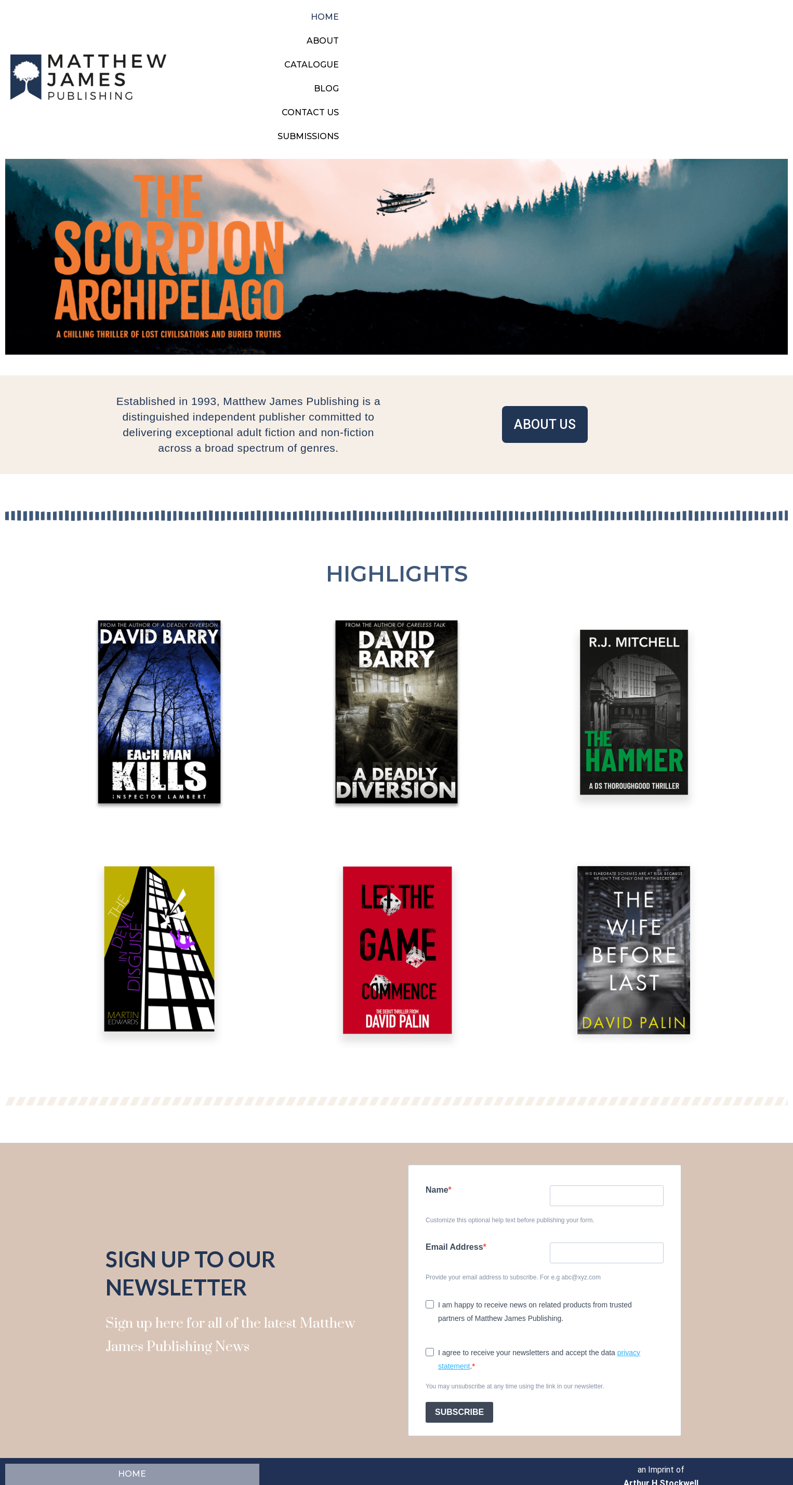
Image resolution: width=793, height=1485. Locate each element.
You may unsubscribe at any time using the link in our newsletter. (515, 1298)
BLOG (617, 33)
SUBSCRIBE (459, 1324)
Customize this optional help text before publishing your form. (510, 1132)
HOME (458, 33)
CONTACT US (674, 33)
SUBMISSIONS (749, 33)
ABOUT (503, 33)
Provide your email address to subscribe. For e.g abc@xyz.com (513, 1189)
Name (437, 1102)
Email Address (454, 1159)
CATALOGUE (562, 33)
